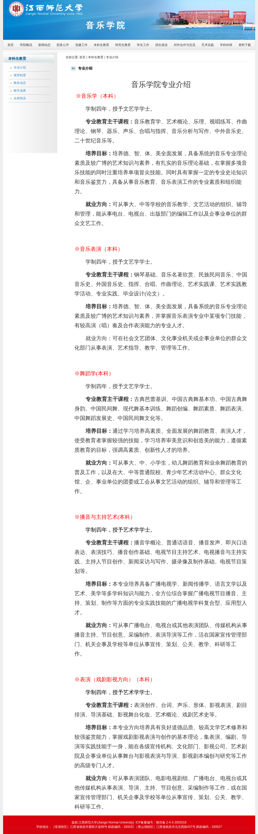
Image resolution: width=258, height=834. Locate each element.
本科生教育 (95, 57)
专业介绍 (20, 67)
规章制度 (20, 75)
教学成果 (20, 90)
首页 (82, 57)
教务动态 (20, 83)
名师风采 (20, 98)
